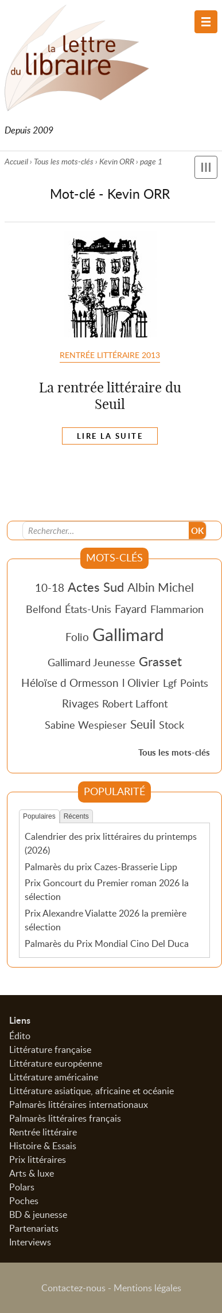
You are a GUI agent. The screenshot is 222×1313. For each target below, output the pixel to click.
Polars (21, 1187)
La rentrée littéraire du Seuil (110, 395)
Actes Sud (96, 586)
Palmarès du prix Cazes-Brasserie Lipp (101, 866)
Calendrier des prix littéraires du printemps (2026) (111, 843)
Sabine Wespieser (86, 725)
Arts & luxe (31, 1173)
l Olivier (140, 682)
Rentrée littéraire (43, 1132)
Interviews (30, 1242)
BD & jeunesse (38, 1214)
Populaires (39, 816)
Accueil (16, 161)
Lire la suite (110, 436)
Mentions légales (147, 1287)
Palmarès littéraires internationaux (78, 1104)
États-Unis (88, 609)
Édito (19, 1035)
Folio (77, 636)
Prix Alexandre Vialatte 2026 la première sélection (105, 920)
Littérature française (50, 1049)
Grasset (160, 661)
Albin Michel (160, 587)
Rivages (80, 703)
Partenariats (34, 1228)
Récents (76, 816)
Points (194, 683)
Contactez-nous (73, 1287)
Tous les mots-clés (64, 161)
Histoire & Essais (42, 1145)
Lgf (170, 683)
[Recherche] (106, 530)
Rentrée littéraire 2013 (110, 354)
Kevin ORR (116, 161)
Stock (171, 725)
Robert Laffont (135, 703)
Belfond (43, 609)
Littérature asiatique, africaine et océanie (91, 1090)
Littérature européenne (55, 1063)
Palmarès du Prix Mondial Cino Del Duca (107, 943)
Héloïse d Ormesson (70, 682)
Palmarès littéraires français (65, 1118)
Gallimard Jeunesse (91, 662)
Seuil (142, 724)
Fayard (131, 608)
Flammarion (177, 609)
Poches (23, 1200)
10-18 (49, 587)
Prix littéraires (37, 1159)
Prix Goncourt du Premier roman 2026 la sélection (107, 889)
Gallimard (128, 634)
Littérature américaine (53, 1077)
